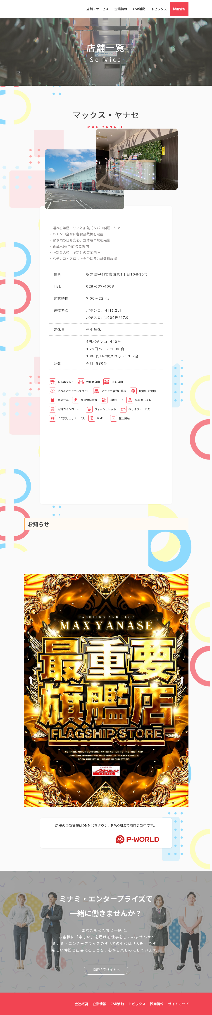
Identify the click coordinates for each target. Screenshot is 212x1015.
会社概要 (81, 1003)
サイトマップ (178, 1003)
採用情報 (179, 9)
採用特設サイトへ (106, 969)
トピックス (159, 9)
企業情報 (120, 9)
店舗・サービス (97, 9)
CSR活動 (139, 9)
